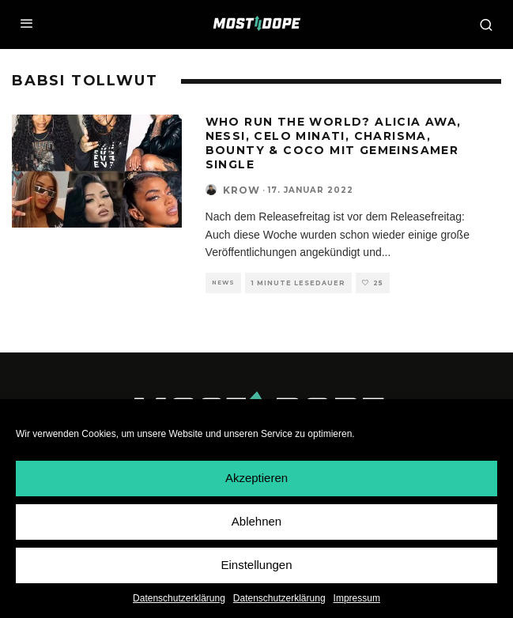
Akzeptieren (256, 478)
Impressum (357, 598)
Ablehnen (256, 522)
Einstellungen (256, 565)
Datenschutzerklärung (179, 598)
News (223, 282)
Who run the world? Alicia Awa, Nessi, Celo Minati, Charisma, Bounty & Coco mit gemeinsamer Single (334, 143)
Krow (241, 190)
